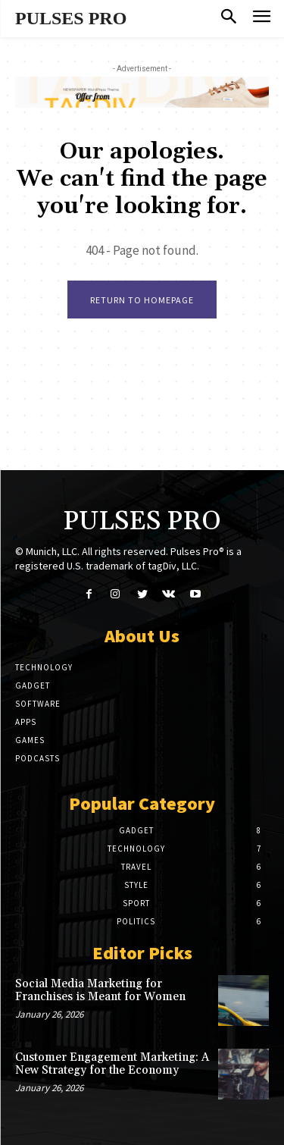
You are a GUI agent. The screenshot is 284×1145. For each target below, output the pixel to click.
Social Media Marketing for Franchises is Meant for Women (100, 990)
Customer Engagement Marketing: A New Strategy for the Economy (112, 1064)
